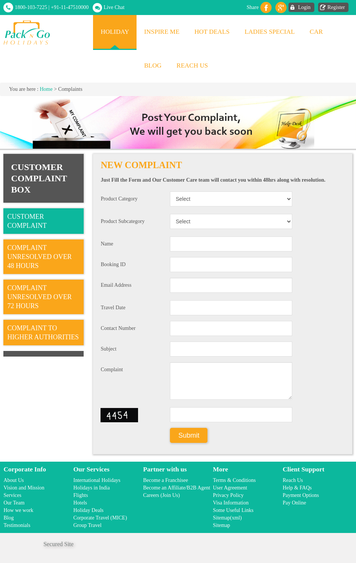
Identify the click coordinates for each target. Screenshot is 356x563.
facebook (266, 7)
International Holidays (96, 480)
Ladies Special (270, 31)
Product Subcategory (122, 221)
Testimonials (16, 525)
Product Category (119, 199)
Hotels (80, 503)
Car (316, 31)
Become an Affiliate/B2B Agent (176, 488)
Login (304, 7)
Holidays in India (91, 488)
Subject (108, 349)
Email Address (116, 285)
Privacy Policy (228, 495)
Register (336, 7)
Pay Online (294, 503)
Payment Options (300, 495)
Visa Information (230, 503)
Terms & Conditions (234, 480)
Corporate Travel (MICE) (100, 518)
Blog (152, 65)
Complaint (112, 369)
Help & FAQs (297, 488)
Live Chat (114, 7)
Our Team (13, 503)
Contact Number (118, 328)
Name (107, 244)
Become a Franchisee (165, 480)
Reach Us (192, 65)
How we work (18, 510)
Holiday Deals (88, 510)
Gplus (281, 7)
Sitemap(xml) (227, 518)
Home (46, 89)
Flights (80, 495)
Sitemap (221, 525)
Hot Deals (212, 31)
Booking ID (113, 264)
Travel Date (113, 307)
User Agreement (230, 488)
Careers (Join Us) (161, 495)
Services (12, 495)
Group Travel (87, 525)
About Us (13, 480)
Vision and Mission (23, 488)
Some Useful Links (233, 510)
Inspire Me (161, 31)
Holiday (115, 31)
